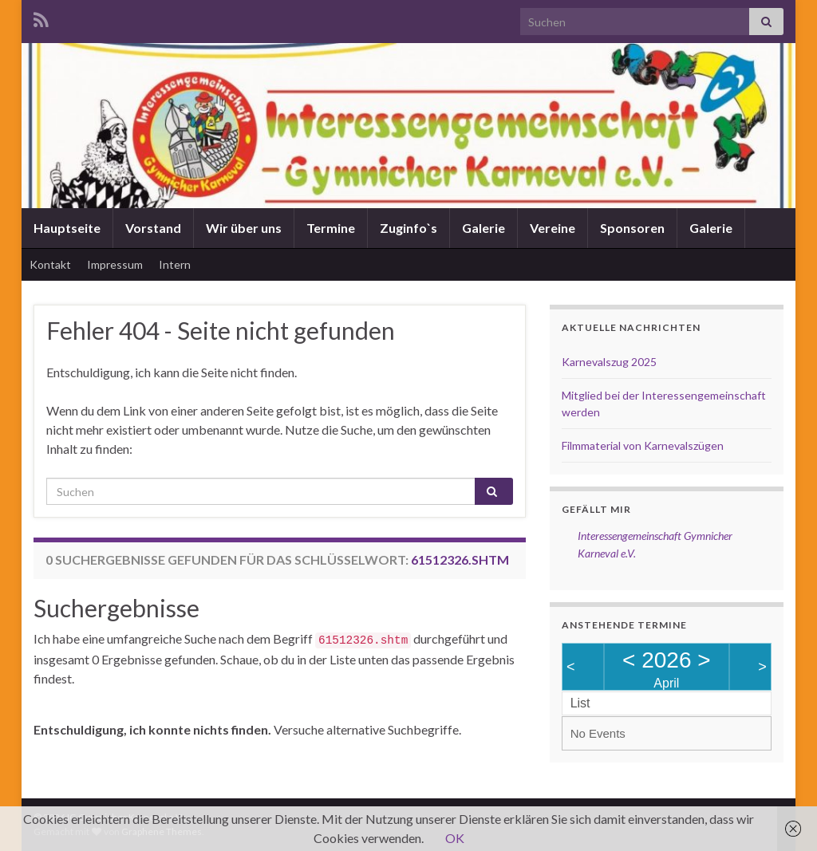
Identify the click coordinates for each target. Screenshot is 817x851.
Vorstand (153, 227)
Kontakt (50, 264)
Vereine (552, 227)
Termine (330, 227)
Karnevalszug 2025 (609, 361)
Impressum (115, 264)
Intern (175, 264)
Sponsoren (632, 227)
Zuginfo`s (408, 227)
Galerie (483, 227)
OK (454, 837)
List (580, 703)
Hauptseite (67, 227)
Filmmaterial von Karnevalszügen (643, 445)
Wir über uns (244, 227)
